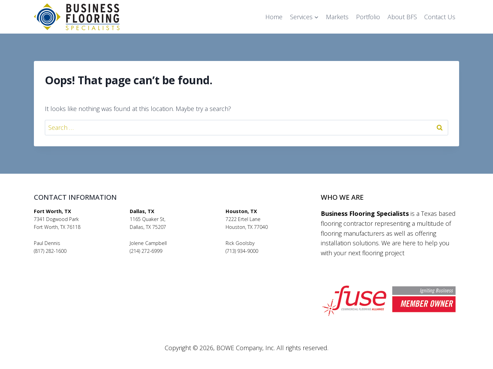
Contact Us (439, 17)
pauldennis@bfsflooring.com (66, 259)
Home (273, 17)
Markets (337, 17)
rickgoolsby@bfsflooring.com (258, 259)
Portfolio (368, 17)
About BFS (402, 17)
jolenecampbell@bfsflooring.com (167, 259)
